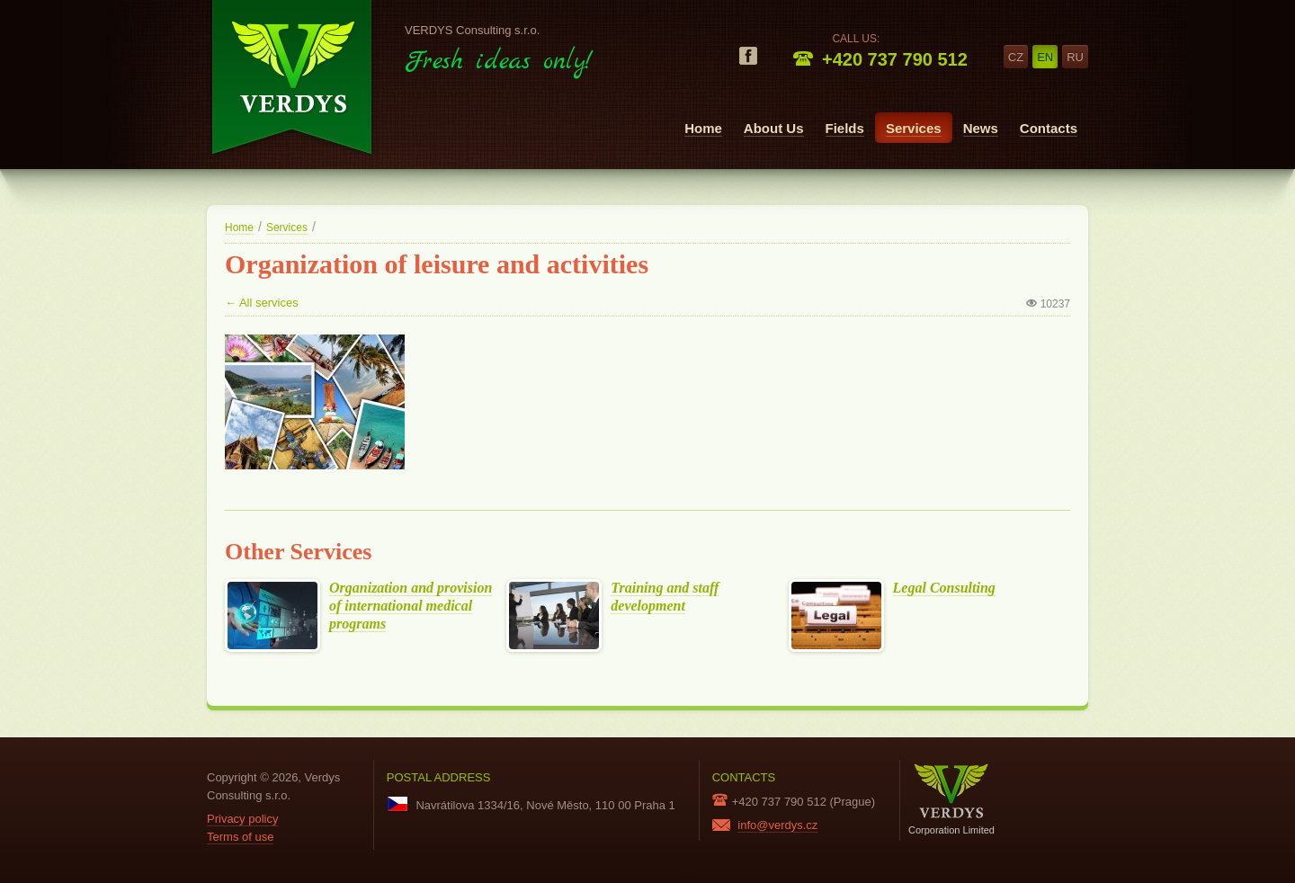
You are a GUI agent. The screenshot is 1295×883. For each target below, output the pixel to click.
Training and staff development (665, 597)
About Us (774, 128)
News (980, 128)
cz (1015, 57)
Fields (845, 128)
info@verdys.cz (777, 825)
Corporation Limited (951, 798)
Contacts (1048, 128)
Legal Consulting (944, 588)
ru (1075, 57)
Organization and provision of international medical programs (410, 606)
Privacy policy (242, 818)
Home (703, 128)
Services (914, 128)
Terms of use (240, 836)
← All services (262, 302)
